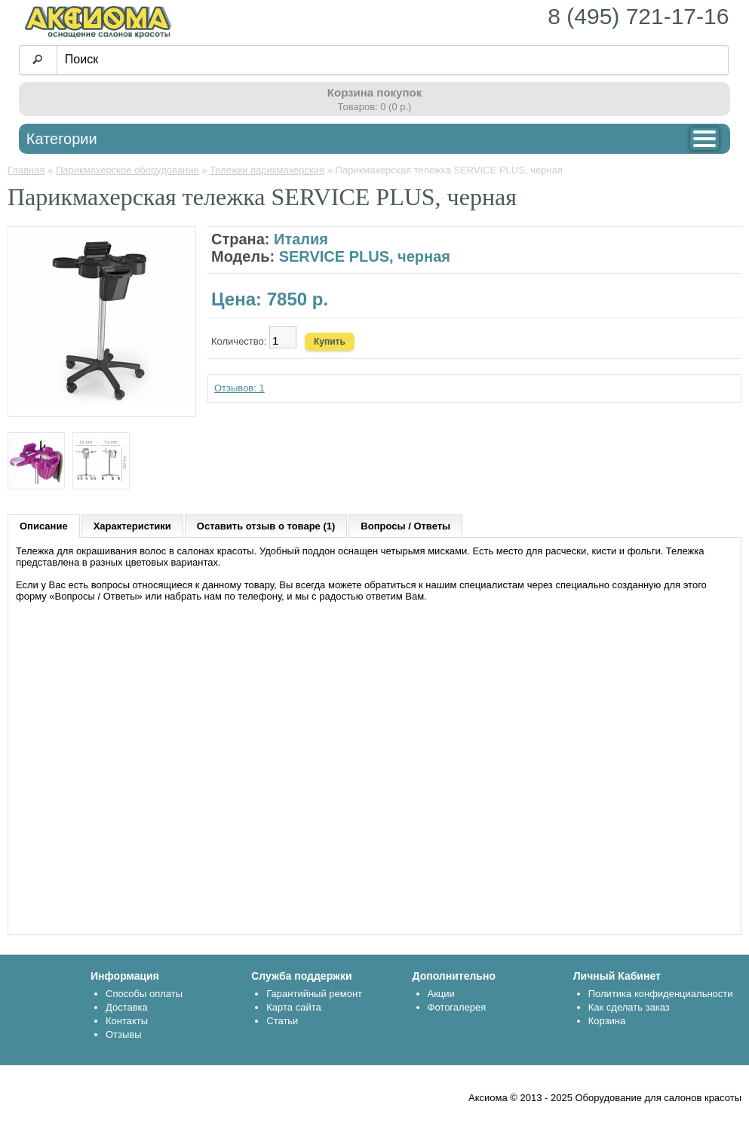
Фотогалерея (457, 1007)
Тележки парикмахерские (267, 170)
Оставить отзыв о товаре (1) (266, 526)
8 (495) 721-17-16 (638, 16)
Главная (26, 170)
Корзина (607, 1020)
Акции (441, 993)
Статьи (282, 1020)
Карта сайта (293, 1007)
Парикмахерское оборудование (127, 170)
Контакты (127, 1020)
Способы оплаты (144, 993)
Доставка (127, 1007)
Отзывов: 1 (239, 388)
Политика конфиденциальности (660, 993)
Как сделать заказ (629, 1007)
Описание (44, 526)
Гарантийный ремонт (314, 993)
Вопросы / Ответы (405, 526)
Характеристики (132, 526)
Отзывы (124, 1034)
